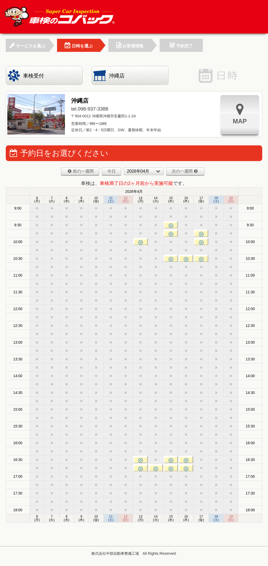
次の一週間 (185, 171)
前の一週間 (81, 171)
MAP (240, 114)
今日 (111, 171)
